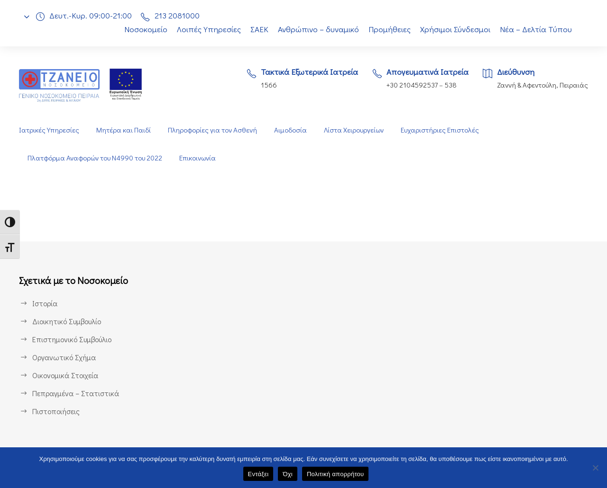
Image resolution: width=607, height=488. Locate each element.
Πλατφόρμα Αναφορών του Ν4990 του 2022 (96, 158)
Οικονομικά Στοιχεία (65, 375)
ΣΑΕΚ (256, 29)
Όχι (288, 474)
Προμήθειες (389, 29)
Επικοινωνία (201, 158)
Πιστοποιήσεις (56, 411)
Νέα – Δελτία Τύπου (537, 29)
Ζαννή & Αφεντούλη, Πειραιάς (541, 85)
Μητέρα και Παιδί (122, 130)
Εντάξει (258, 474)
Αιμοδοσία (290, 130)
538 (450, 85)
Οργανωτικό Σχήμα (64, 357)
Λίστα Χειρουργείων (354, 130)
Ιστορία (44, 303)
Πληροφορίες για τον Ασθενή (211, 130)
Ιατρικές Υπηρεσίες (49, 130)
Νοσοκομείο (140, 29)
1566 (262, 85)
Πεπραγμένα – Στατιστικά (74, 393)
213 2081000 (179, 15)
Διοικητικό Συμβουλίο (67, 321)
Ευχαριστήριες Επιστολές (442, 130)
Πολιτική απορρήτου (335, 474)
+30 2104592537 (409, 85)
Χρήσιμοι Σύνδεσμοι (456, 29)
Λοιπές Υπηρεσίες (204, 29)
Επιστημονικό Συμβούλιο (74, 339)
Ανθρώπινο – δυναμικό (318, 29)
